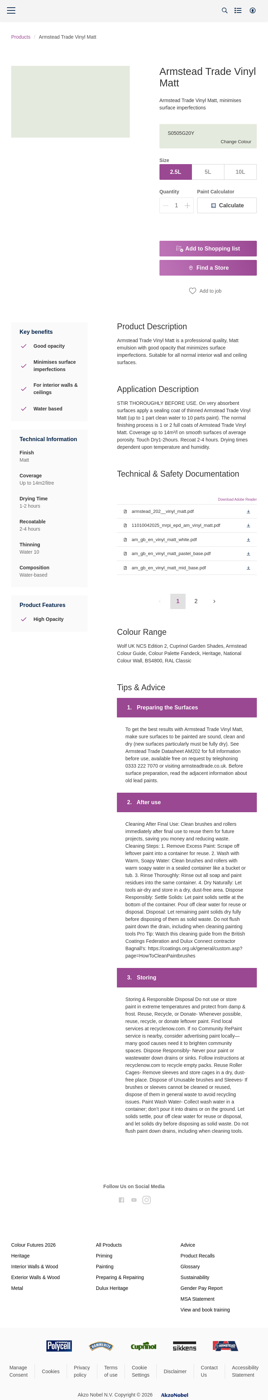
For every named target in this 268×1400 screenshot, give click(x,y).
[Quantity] (176, 205)
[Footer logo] (29, 1346)
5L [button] (207, 172)
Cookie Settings (141, 1371)
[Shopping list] (238, 10)
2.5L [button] (175, 172)
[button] (252, 10)
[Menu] (11, 10)
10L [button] (240, 172)
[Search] (225, 10)
